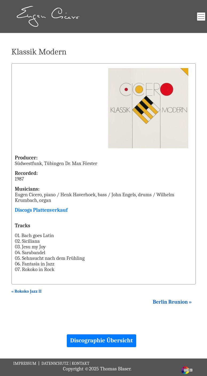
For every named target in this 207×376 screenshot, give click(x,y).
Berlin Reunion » (172, 302)
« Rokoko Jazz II (26, 291)
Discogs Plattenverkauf (41, 210)
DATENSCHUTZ (54, 363)
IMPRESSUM (25, 363)
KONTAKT (80, 363)
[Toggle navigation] (201, 16)
